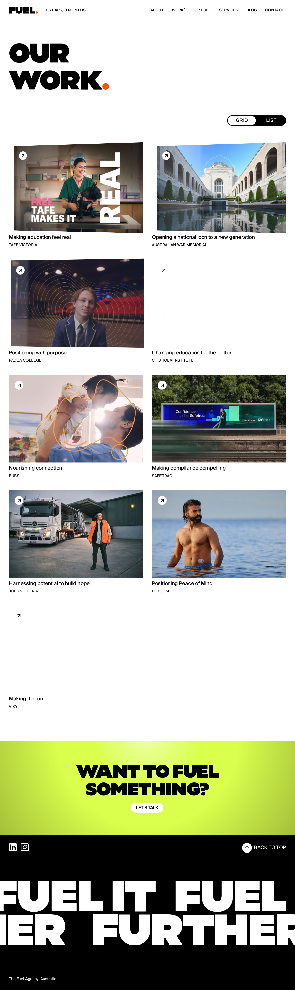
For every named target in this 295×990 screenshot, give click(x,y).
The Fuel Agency (23, 979)
